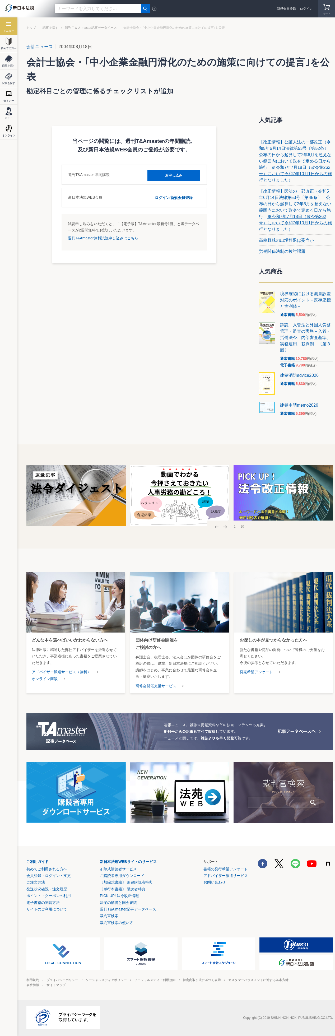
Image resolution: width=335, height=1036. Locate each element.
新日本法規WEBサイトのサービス (128, 862)
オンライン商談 (45, 679)
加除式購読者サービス (118, 869)
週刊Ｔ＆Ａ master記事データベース (91, 28)
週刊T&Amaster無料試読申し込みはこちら (103, 237)
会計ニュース (39, 46)
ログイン (306, 9)
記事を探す (50, 28)
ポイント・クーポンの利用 (48, 896)
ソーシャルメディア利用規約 (154, 980)
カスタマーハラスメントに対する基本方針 (258, 980)
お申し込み (174, 174)
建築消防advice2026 (299, 375)
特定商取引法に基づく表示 (202, 980)
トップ (31, 28)
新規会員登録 (286, 9)
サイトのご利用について (46, 909)
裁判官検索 (109, 916)
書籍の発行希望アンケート (225, 869)
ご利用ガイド (37, 862)
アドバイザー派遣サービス (225, 876)
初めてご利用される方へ (46, 869)
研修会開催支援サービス (156, 686)
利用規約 (32, 980)
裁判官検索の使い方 (116, 923)
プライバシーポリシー (62, 980)
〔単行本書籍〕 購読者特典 (122, 889)
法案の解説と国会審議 (118, 902)
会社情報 (32, 985)
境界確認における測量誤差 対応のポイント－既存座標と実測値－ (307, 300)
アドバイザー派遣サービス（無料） (61, 672)
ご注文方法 (35, 882)
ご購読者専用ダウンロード (122, 876)
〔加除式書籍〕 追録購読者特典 (126, 882)
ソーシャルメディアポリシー (106, 980)
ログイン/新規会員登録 (174, 197)
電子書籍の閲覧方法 (43, 902)
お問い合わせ (214, 882)
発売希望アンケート (256, 672)
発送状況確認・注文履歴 (46, 889)
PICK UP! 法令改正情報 (119, 896)
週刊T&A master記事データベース (128, 909)
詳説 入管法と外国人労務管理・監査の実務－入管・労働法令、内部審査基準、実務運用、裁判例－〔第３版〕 (305, 337)
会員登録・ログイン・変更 (48, 876)
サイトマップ (56, 985)
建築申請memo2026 (299, 405)
